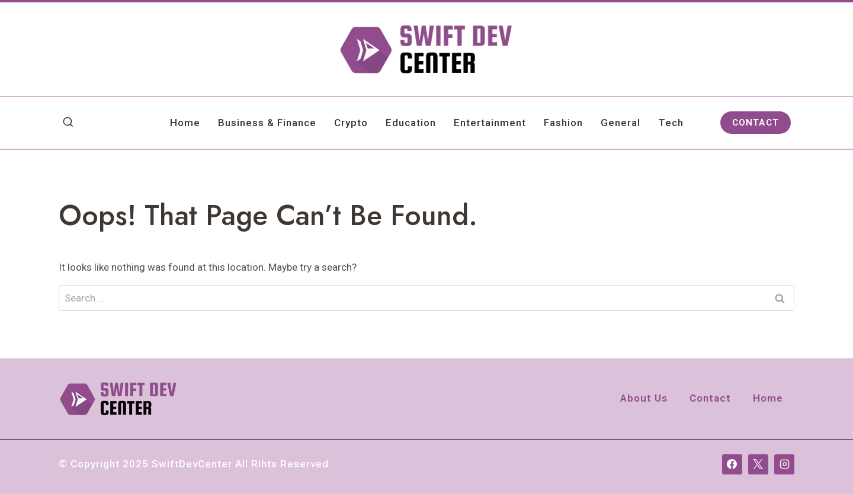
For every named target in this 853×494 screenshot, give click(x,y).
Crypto (351, 123)
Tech (671, 123)
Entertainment (490, 123)
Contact (710, 398)
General (620, 123)
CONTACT (755, 122)
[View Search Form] (68, 123)
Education (411, 123)
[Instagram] (784, 464)
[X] (758, 464)
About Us (644, 398)
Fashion (563, 123)
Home (185, 123)
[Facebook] (732, 464)
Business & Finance (267, 123)
